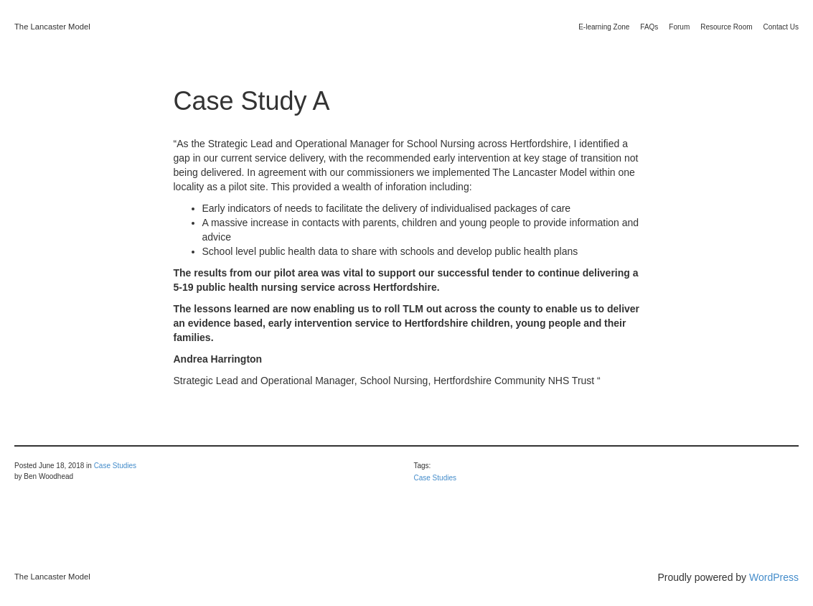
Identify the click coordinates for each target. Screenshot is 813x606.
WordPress (774, 577)
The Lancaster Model (52, 26)
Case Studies (115, 466)
